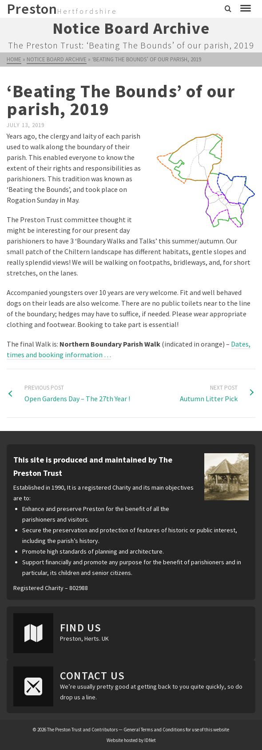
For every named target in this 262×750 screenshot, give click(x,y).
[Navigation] (245, 9)
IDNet (150, 740)
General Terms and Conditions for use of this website (176, 729)
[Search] (228, 9)
